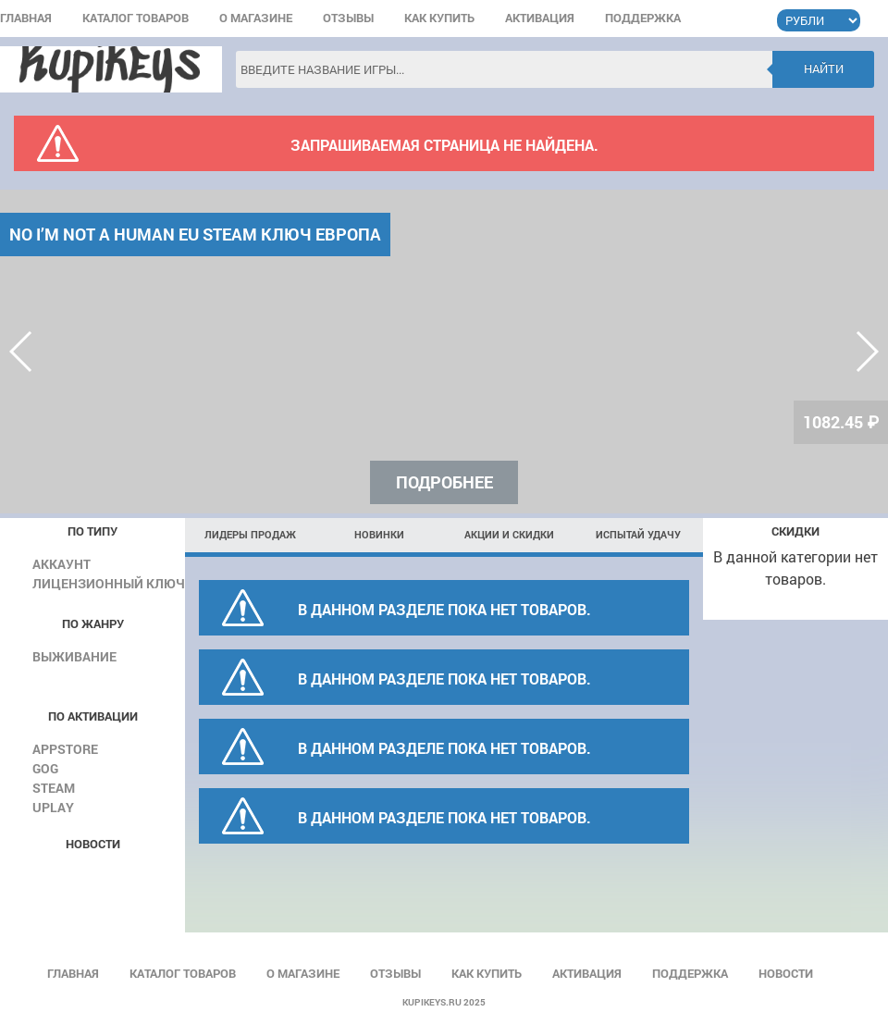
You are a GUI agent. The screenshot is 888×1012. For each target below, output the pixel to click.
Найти (824, 68)
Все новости (90, 873)
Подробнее (444, 482)
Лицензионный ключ (108, 583)
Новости (785, 974)
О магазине (255, 19)
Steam (53, 787)
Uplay (53, 807)
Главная (26, 19)
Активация (539, 19)
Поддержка (643, 19)
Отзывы (348, 19)
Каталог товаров (135, 19)
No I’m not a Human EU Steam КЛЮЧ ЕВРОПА (195, 234)
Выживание (74, 656)
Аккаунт (61, 564)
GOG (45, 768)
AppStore (65, 749)
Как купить (439, 19)
